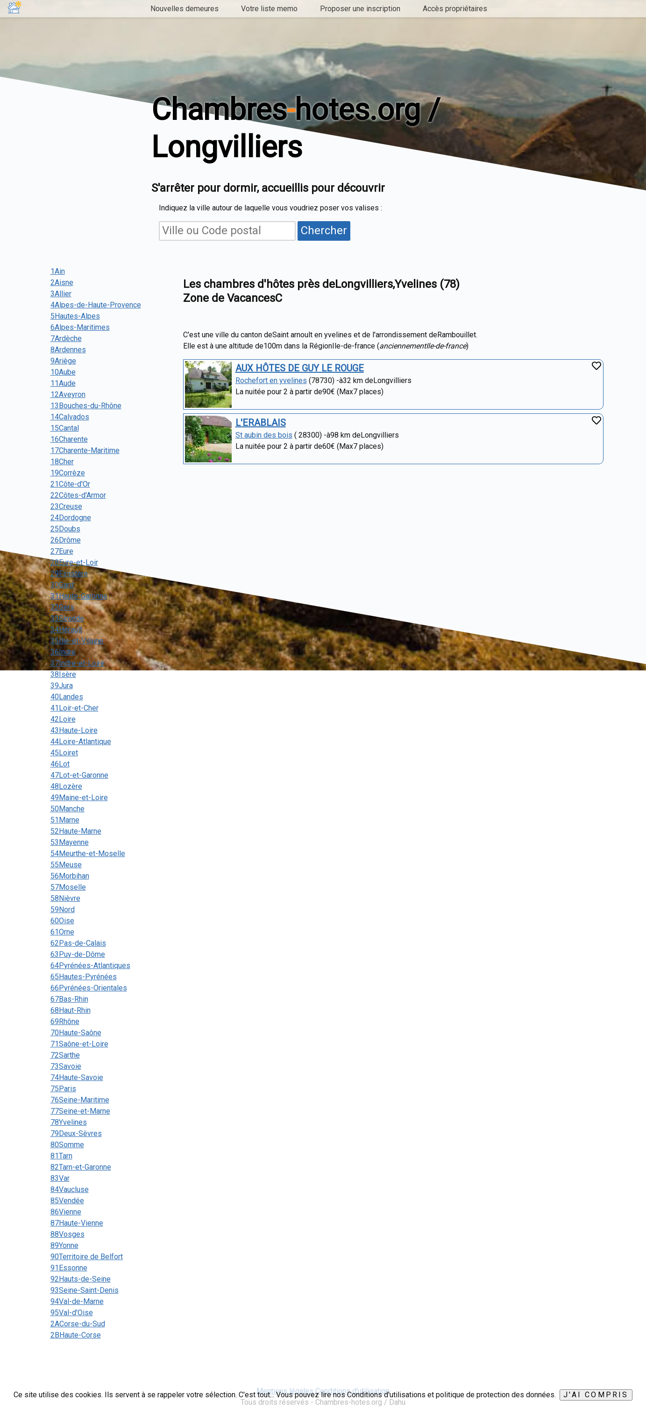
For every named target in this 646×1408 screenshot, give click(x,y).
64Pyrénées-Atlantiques (90, 965)
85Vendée (67, 1200)
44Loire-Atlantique (80, 741)
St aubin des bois (263, 435)
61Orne (62, 931)
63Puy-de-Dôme (77, 954)
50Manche (67, 808)
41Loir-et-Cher (74, 708)
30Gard (62, 584)
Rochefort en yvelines (271, 380)
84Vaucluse (69, 1189)
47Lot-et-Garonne (79, 775)
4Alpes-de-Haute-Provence (95, 304)
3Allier (60, 293)
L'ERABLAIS (260, 422)
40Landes (66, 696)
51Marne (64, 820)
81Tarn (61, 1155)
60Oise (62, 920)
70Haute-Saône (75, 1032)
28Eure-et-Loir (74, 562)
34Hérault (66, 629)
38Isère (63, 674)
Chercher (324, 230)
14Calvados (69, 416)
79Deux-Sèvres (76, 1133)
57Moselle (68, 887)
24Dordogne (70, 517)
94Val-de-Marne (77, 1301)
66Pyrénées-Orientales (88, 987)
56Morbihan (69, 875)
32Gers (62, 607)
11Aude (63, 383)
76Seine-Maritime (79, 1099)
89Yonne (64, 1245)
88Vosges (67, 1234)
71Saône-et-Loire (79, 1043)
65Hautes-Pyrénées (83, 976)
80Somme (67, 1144)
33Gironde (67, 618)
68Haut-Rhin (70, 1010)
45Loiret (64, 752)
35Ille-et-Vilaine (76, 640)
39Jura (61, 685)
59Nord (62, 909)
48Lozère (66, 786)
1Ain (57, 271)
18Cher (62, 461)
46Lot (60, 764)
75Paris (63, 1088)
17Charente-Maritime (85, 450)
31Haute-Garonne (78, 596)
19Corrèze (67, 472)
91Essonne (68, 1267)
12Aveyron (67, 394)
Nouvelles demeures (184, 8)
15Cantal (64, 428)
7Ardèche (66, 338)
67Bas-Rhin (69, 999)
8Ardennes (68, 349)
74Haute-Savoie (76, 1077)
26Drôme (65, 540)
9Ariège (63, 360)
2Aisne (61, 282)
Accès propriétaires (455, 8)
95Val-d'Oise (71, 1312)
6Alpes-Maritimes (80, 327)
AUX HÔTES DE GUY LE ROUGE (299, 368)
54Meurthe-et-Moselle (87, 853)
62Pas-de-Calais (78, 943)
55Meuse (66, 864)
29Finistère (69, 573)
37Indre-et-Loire (77, 663)
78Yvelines (68, 1122)
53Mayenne (69, 842)
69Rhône (64, 1021)
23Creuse (66, 506)
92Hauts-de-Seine (80, 1279)
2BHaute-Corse (75, 1335)
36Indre (63, 652)
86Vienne (65, 1211)
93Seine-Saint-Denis (84, 1290)
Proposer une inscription (360, 8)
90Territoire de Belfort (86, 1256)
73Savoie (65, 1066)
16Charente (69, 439)
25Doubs (65, 528)
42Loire (63, 719)
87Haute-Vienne (76, 1223)
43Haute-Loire (74, 730)
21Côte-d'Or (70, 484)
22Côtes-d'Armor (78, 495)
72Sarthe (65, 1055)
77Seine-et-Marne (80, 1111)
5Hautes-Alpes (75, 316)
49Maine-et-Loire (79, 797)
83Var (60, 1178)
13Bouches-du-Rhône (85, 405)
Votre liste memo (269, 8)
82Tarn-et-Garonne (80, 1167)
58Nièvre (65, 898)
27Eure (61, 551)
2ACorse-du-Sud (77, 1323)
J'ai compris (595, 1394)
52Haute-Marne (75, 831)
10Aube (63, 372)
